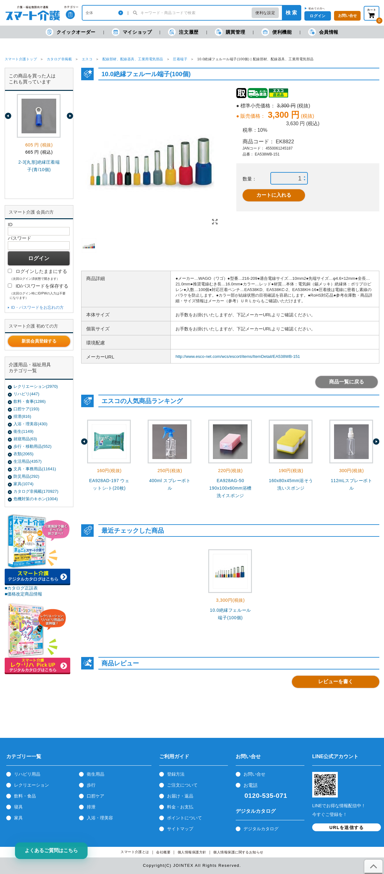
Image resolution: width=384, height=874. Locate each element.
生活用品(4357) (27, 461)
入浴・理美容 (100, 818)
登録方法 (176, 774)
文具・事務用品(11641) (34, 469)
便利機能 (276, 32)
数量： (250, 178)
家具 (18, 818)
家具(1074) (23, 483)
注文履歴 (183, 32)
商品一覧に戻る (346, 381)
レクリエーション (31, 785)
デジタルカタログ (261, 829)
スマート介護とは (135, 852)
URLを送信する (346, 827)
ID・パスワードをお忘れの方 (37, 307)
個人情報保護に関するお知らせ (238, 852)
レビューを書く (335, 681)
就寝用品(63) (25, 439)
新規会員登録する (39, 340)
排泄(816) (22, 416)
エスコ (87, 59)
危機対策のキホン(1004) (35, 498)
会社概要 (163, 852)
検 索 (291, 12)
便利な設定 (265, 13)
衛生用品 (95, 774)
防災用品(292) (26, 476)
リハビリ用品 (27, 774)
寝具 (18, 807)
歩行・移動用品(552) (32, 446)
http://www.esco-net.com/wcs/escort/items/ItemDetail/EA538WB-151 (237, 356)
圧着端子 (180, 59)
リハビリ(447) (26, 394)
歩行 (91, 785)
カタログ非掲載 (59, 59)
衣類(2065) (23, 454)
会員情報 (323, 32)
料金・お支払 (180, 807)
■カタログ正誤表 (21, 587)
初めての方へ (316, 8)
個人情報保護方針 (192, 852)
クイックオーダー (71, 32)
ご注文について (182, 785)
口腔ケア (95, 796)
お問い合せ (254, 774)
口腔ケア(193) (26, 409)
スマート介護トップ (21, 59)
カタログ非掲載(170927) (35, 491)
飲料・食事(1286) (29, 401)
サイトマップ (180, 829)
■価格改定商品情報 (23, 593)
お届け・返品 (180, 796)
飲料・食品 (25, 796)
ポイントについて (184, 818)
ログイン (317, 16)
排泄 (91, 807)
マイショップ (132, 32)
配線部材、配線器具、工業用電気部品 (132, 59)
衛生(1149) (23, 431)
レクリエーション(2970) (35, 386)
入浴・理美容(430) (30, 424)
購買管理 (230, 32)
